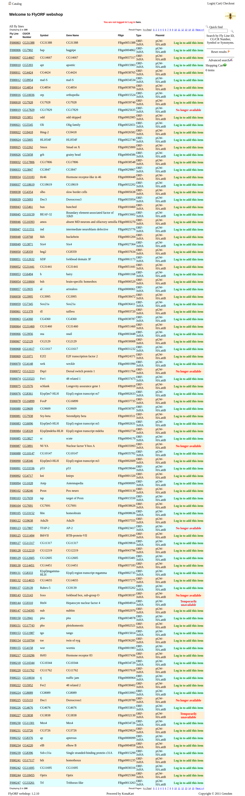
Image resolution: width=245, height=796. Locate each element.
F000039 (15, 199)
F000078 (15, 401)
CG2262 (28, 147)
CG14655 (28, 580)
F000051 (15, 259)
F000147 (15, 610)
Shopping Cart (216, 65)
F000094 (15, 483)
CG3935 (28, 289)
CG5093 (28, 199)
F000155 (15, 648)
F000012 (15, 80)
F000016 (15, 95)
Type (138, 35)
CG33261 (28, 782)
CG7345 (28, 304)
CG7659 (28, 498)
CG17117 (28, 760)
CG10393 (28, 221)
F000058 (15, 296)
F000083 (15, 423)
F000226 (15, 707)
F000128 (15, 550)
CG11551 (28, 229)
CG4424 (28, 72)
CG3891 (28, 445)
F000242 (15, 767)
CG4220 (28, 745)
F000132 (15, 580)
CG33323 (28, 378)
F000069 (15, 356)
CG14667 (28, 57)
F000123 (15, 528)
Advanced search (220, 60)
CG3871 (28, 244)
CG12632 (28, 259)
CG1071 (28, 356)
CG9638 (28, 520)
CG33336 (28, 468)
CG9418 (28, 132)
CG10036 (28, 95)
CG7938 (28, 416)
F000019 (15, 109)
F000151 (15, 625)
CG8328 (28, 431)
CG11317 (28, 543)
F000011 (15, 72)
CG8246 (28, 490)
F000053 (15, 274)
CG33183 (28, 177)
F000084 (15, 431)
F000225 (15, 700)
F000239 (15, 752)
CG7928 (28, 102)
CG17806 (28, 162)
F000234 (15, 745)
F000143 (15, 595)
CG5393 (28, 65)
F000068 (15, 348)
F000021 (15, 124)
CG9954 (28, 80)
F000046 (15, 221)
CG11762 (28, 670)
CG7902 (28, 50)
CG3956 (28, 333)
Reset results (220, 51)
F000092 (15, 475)
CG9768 (28, 236)
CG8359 (28, 251)
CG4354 (28, 192)
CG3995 (28, 296)
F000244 (15, 775)
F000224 (15, 692)
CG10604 (28, 281)
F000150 (15, 618)
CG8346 (28, 460)
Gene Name (72, 35)
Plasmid (160, 35)
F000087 (15, 445)
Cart (218, 3)
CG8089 (28, 692)
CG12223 (28, 371)
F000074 (15, 378)
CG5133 (28, 700)
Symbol (44, 35)
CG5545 (28, 124)
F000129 (15, 558)
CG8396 (28, 752)
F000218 (15, 662)
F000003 (15, 42)
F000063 (15, 319)
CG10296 (28, 655)
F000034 (15, 177)
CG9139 (28, 587)
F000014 (15, 87)
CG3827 (28, 438)
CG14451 (28, 565)
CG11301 (28, 723)
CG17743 (28, 625)
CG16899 (28, 401)
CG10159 (28, 214)
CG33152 (28, 513)
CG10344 (28, 662)
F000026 (15, 154)
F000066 (15, 333)
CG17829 (28, 109)
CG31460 (28, 326)
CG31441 (28, 266)
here (138, 22)
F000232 (15, 738)
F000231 (15, 730)
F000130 (15, 565)
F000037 (15, 184)
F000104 (15, 505)
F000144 (15, 603)
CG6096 (28, 423)
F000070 (15, 363)
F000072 (15, 371)
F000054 (15, 281)
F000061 (15, 311)
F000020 (15, 117)
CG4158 (28, 648)
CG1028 (28, 483)
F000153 (15, 633)
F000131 (15, 572)
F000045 (15, 214)
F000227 (15, 715)
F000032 (15, 162)
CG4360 (28, 319)
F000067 (15, 341)
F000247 (15, 782)
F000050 (15, 251)
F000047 (15, 229)
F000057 (15, 289)
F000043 (15, 207)
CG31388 (28, 42)
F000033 (15, 169)
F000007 (15, 57)
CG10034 (28, 677)
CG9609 (28, 408)
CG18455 (28, 775)
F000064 (15, 326)
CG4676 (28, 707)
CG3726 (28, 730)
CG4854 (28, 87)
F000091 (15, 468)
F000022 (15, 132)
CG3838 (28, 715)
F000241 (15, 760)
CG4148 (28, 363)
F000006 (15, 50)
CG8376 (28, 738)
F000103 (15, 498)
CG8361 (28, 393)
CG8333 (28, 572)
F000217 (15, 655)
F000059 (15, 304)
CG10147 (28, 453)
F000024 (15, 139)
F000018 (15, 102)
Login (211, 3)
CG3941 (28, 618)
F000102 (15, 490)
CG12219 (28, 550)
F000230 (15, 723)
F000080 (15, 408)
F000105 (15, 513)
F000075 (15, 386)
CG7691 (28, 505)
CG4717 (28, 475)
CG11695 (28, 767)
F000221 (15, 677)
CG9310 (28, 603)
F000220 (15, 670)
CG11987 (28, 633)
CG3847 (28, 169)
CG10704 (28, 640)
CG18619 (28, 184)
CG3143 (28, 595)
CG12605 (28, 558)
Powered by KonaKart (120, 793)
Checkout (228, 3)
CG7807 (28, 528)
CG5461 (28, 207)
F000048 (15, 236)
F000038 (15, 192)
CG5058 (28, 154)
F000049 (15, 244)
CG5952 (28, 685)
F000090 (15, 460)
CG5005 (28, 139)
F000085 (15, 438)
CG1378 (28, 311)
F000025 (15, 147)
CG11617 (28, 348)
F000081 (15, 416)
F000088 (15, 453)
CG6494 (28, 274)
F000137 (15, 587)
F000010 (15, 65)
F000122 (15, 520)
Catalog (17, 3)
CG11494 (28, 535)
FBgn (121, 35)
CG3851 (28, 117)
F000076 (15, 393)
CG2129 (28, 341)
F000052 (15, 266)
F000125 (15, 535)
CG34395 (28, 610)
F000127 (15, 543)
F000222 (15, 685)
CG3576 (28, 386)
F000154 (15, 640)
